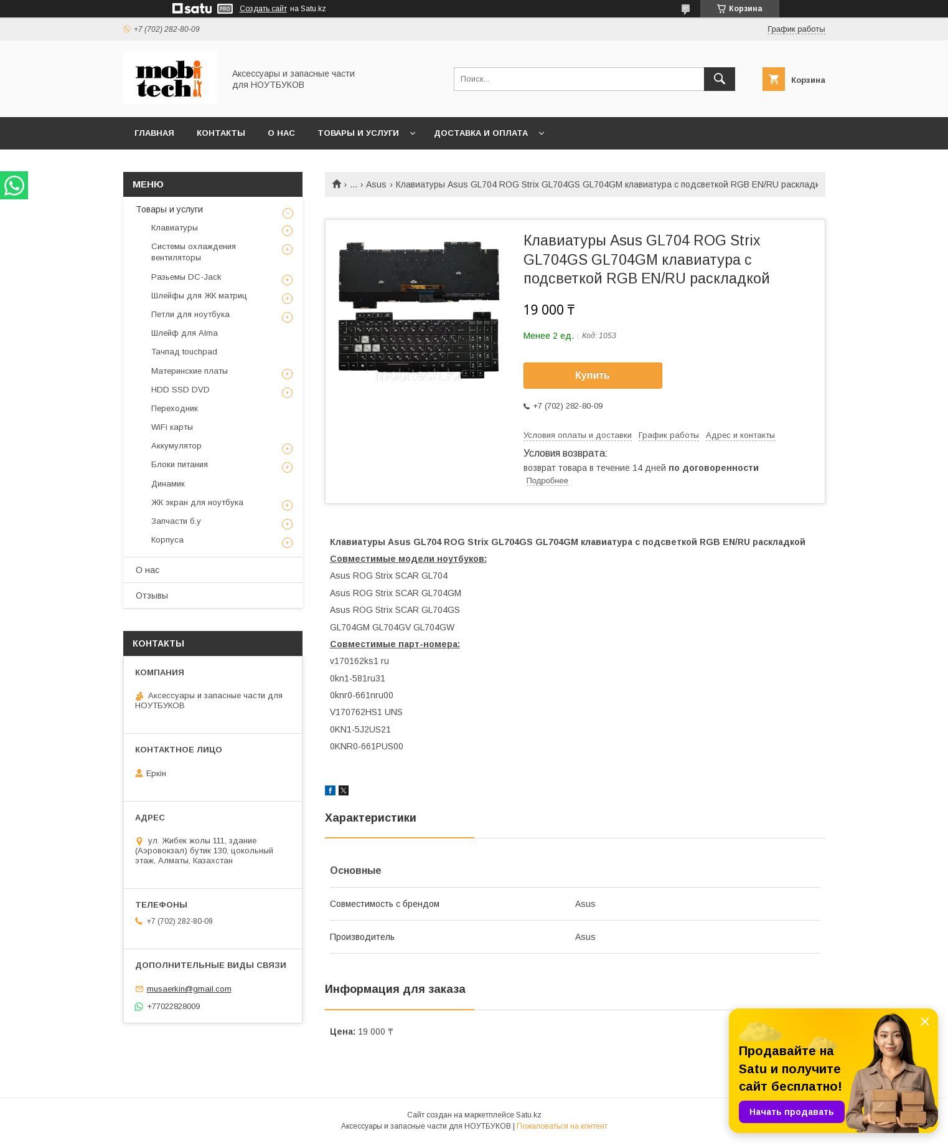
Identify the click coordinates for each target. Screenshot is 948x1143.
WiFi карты (172, 427)
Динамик (168, 483)
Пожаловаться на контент (562, 1126)
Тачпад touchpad (184, 351)
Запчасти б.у (176, 521)
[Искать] (719, 79)
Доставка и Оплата (481, 133)
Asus (376, 184)
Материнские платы (189, 371)
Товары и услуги (358, 133)
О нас (281, 133)
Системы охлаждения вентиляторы (193, 252)
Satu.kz (529, 1115)
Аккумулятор (176, 445)
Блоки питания (179, 464)
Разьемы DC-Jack (186, 277)
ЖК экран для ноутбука (197, 502)
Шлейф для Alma (184, 333)
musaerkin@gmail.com (189, 989)
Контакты (221, 133)
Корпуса (167, 539)
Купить (592, 375)
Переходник (174, 408)
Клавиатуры (174, 227)
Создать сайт (263, 8)
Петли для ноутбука (190, 314)
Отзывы (152, 595)
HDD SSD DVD (180, 389)
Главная (154, 133)
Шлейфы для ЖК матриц (199, 295)
